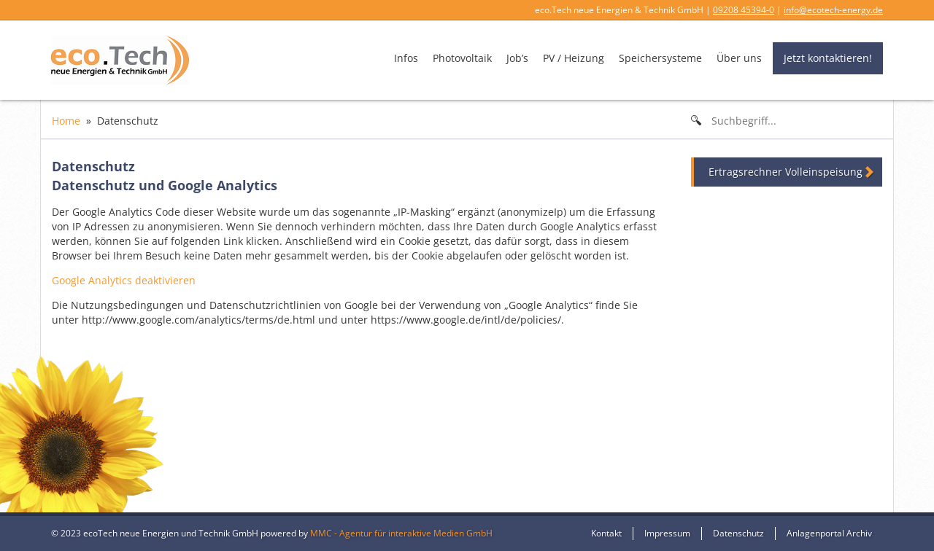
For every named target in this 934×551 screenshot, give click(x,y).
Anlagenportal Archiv (829, 533)
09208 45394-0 (743, 10)
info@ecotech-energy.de (833, 10)
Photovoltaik (462, 58)
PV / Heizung (573, 58)
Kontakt (606, 533)
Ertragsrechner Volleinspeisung (785, 172)
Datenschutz (738, 533)
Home (66, 121)
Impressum (667, 533)
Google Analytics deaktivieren (124, 280)
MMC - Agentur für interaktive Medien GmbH (401, 533)
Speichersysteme (660, 58)
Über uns (739, 58)
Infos (406, 58)
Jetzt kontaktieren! (828, 58)
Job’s (517, 58)
